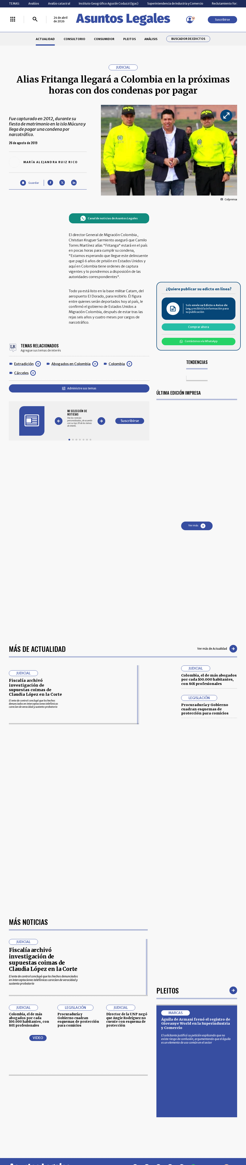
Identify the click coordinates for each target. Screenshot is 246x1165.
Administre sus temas (79, 388)
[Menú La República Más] (13, 20)
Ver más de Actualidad (217, 649)
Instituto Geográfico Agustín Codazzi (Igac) (108, 3)
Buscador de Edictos (188, 39)
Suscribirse (222, 19)
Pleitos (167, 990)
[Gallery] (79, 418)
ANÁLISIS (150, 39)
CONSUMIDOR (104, 39)
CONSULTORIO (74, 39)
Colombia (117, 364)
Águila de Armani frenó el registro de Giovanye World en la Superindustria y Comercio (195, 1023)
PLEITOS (129, 39)
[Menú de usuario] (190, 19)
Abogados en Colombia (71, 364)
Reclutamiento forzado (228, 3)
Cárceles (21, 373)
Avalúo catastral (59, 3)
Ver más (196, 525)
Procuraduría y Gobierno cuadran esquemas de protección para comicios (204, 709)
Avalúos (33, 3)
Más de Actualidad (37, 648)
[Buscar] (35, 20)
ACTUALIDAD (45, 39)
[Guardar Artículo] (29, 183)
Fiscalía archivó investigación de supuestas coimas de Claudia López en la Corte (35, 687)
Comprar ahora (198, 327)
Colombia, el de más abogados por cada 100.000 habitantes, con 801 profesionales (209, 679)
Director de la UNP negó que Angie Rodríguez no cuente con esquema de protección (126, 1019)
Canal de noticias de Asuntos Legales (108, 218)
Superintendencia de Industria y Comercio (175, 3)
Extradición (24, 364)
